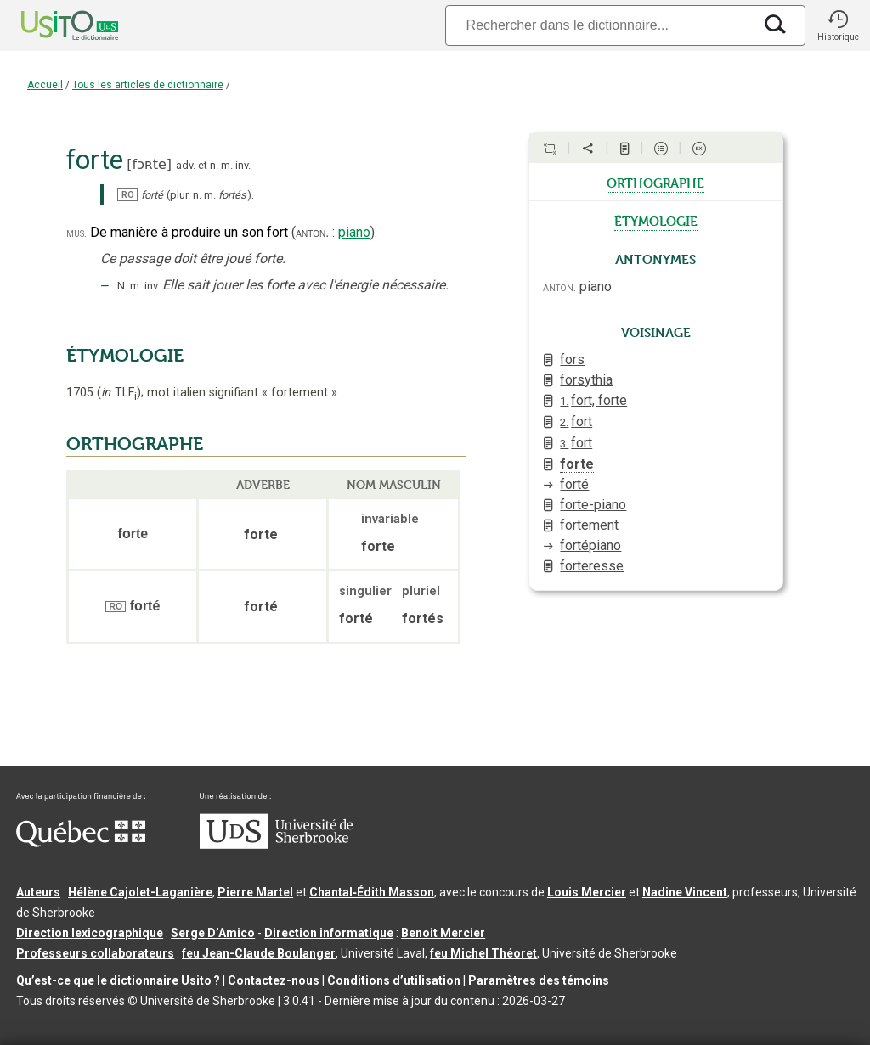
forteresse (592, 566)
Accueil (45, 85)
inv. (243, 165)
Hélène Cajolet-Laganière (140, 892)
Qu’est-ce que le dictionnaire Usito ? (118, 980)
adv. (185, 165)
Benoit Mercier (443, 933)
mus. (76, 233)
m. (227, 165)
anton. (312, 232)
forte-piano (593, 505)
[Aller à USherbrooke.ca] (276, 844)
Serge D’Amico (213, 933)
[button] (837, 25)
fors (572, 359)
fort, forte (593, 400)
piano (354, 232)
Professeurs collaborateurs (95, 953)
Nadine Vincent (684, 892)
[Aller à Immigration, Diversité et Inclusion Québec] (80, 843)
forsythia (586, 380)
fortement (589, 525)
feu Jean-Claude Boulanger (259, 953)
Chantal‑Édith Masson (371, 892)
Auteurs (38, 892)
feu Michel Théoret (483, 953)
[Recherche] (599, 25)
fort (576, 421)
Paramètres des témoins (538, 980)
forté (574, 484)
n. (214, 165)
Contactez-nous (273, 980)
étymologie (656, 220)
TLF (119, 392)
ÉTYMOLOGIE (125, 356)
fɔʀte (150, 164)
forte (577, 464)
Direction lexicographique (89, 933)
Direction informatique (328, 933)
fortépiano (590, 545)
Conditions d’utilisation (393, 980)
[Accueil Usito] (51, 25)
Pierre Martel (255, 892)
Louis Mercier (586, 892)
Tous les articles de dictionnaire (147, 85)
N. (122, 285)
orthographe (655, 181)
